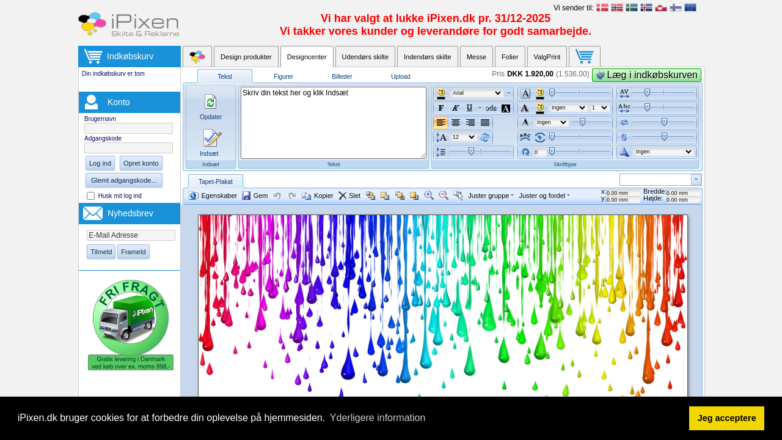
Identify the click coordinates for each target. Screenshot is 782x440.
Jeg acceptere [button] (727, 418)
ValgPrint (547, 57)
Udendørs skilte (365, 57)
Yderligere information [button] (378, 418)
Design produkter (246, 57)
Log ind (100, 163)
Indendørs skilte (427, 57)
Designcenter (307, 57)
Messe (476, 57)
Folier (510, 57)
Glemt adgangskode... (124, 180)
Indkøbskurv (130, 56)
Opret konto (140, 163)
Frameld (133, 251)
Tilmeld (101, 251)
